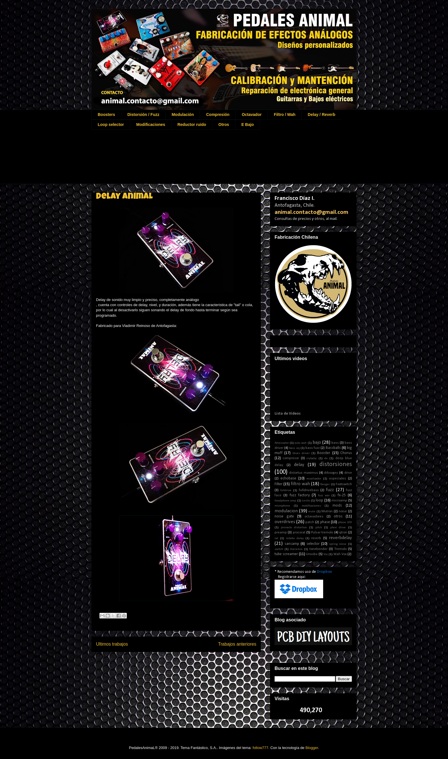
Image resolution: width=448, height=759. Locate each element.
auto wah (301, 443)
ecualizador (314, 478)
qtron (343, 532)
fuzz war (324, 495)
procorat (299, 532)
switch (279, 549)
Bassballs (333, 448)
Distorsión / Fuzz (143, 114)
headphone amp (285, 500)
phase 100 (345, 522)
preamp (281, 532)
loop (319, 500)
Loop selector (111, 124)
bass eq (294, 448)
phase (325, 522)
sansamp (292, 544)
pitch (318, 527)
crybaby (312, 458)
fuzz (330, 489)
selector (313, 544)
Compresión (217, 114)
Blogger (311, 748)
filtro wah (300, 483)
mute (311, 511)
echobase (288, 478)
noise (343, 511)
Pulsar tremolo (322, 532)
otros (338, 516)
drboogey (331, 473)
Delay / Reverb (321, 114)
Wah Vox (340, 554)
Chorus (346, 453)
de (326, 458)
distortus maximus (303, 473)
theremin (296, 549)
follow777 (260, 748)
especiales (337, 478)
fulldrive (285, 490)
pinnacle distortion (294, 527)
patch (309, 522)
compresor (291, 458)
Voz (325, 554)
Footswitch (344, 484)
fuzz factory (299, 495)
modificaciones (311, 505)
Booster (323, 453)
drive (348, 473)
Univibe (312, 554)
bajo (317, 442)
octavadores (314, 516)
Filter (279, 484)
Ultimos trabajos (112, 644)
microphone (282, 505)
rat (276, 538)
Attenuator (282, 443)
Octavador (251, 114)
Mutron (327, 511)
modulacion (286, 511)
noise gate (284, 516)
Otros (223, 124)
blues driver (301, 453)
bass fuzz (312, 448)
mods (337, 505)
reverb (316, 538)
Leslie (306, 500)
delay (299, 464)
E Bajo (247, 124)
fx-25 (341, 495)
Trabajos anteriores (237, 644)
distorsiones (335, 464)
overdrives (285, 521)
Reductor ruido (191, 124)
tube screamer (286, 554)
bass (335, 443)
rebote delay (295, 538)
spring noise (338, 544)
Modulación (183, 114)
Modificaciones (150, 124)
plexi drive (338, 527)
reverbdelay (340, 537)
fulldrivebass (309, 490)
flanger (325, 484)
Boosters (106, 114)
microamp (339, 500)
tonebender (318, 549)
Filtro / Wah (284, 114)
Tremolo (340, 549)
